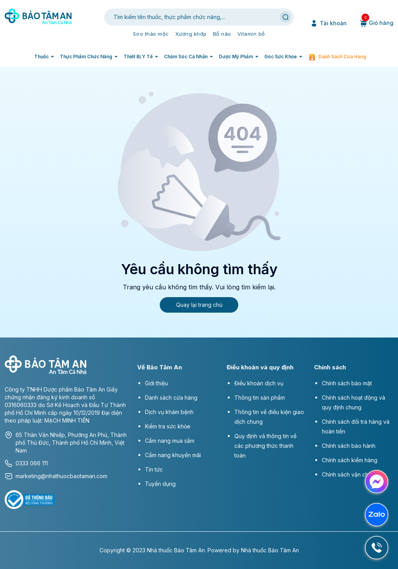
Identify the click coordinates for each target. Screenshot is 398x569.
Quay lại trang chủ (199, 304)
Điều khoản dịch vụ (258, 383)
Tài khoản (328, 23)
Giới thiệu (156, 383)
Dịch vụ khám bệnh (169, 412)
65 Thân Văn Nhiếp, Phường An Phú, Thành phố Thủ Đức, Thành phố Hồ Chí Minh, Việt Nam (66, 442)
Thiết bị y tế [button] (138, 56)
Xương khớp (191, 34)
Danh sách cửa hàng (342, 56)
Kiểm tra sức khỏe (167, 426)
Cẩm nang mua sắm (169, 440)
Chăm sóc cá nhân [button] (186, 56)
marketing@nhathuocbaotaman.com (56, 476)
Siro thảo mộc (151, 34)
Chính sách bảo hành (348, 445)
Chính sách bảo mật (347, 383)
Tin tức (154, 469)
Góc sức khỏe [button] (280, 56)
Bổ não (222, 34)
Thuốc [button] (41, 56)
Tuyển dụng (160, 483)
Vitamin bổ (251, 34)
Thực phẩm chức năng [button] (86, 56)
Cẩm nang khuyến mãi (173, 455)
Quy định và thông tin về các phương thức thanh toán (265, 446)
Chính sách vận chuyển (351, 474)
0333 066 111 (26, 463)
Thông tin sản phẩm (259, 397)
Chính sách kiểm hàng (349, 460)
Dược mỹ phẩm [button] (236, 56)
